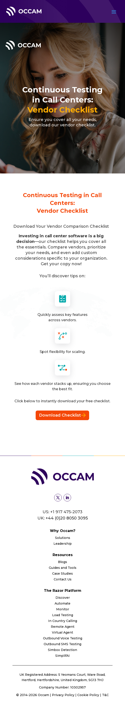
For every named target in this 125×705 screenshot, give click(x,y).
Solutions (62, 538)
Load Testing (62, 615)
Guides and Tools (62, 568)
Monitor (62, 609)
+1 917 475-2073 (66, 511)
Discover (62, 598)
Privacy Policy (63, 695)
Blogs (62, 562)
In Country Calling (62, 621)
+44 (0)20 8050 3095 (67, 518)
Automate (62, 603)
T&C (105, 695)
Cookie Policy (88, 695)
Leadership (62, 544)
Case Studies (62, 574)
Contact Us (63, 579)
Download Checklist (62, 415)
